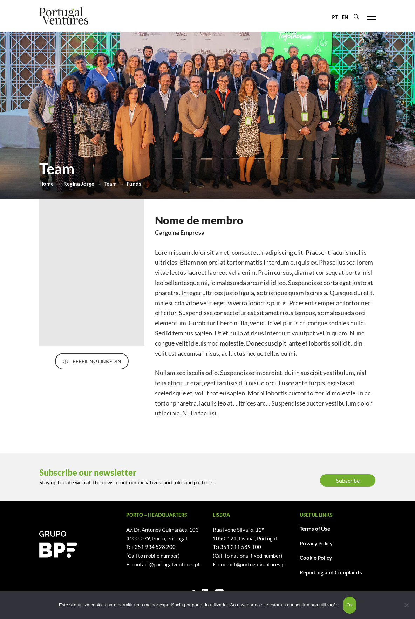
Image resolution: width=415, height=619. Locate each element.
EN (345, 17)
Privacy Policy (316, 543)
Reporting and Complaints (331, 572)
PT (335, 17)
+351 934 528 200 (153, 547)
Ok (350, 604)
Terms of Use (315, 528)
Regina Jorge (78, 184)
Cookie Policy (316, 558)
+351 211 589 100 (239, 547)
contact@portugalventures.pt (166, 564)
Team (110, 184)
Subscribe (348, 480)
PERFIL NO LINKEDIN (92, 361)
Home (46, 184)
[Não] (406, 604)
